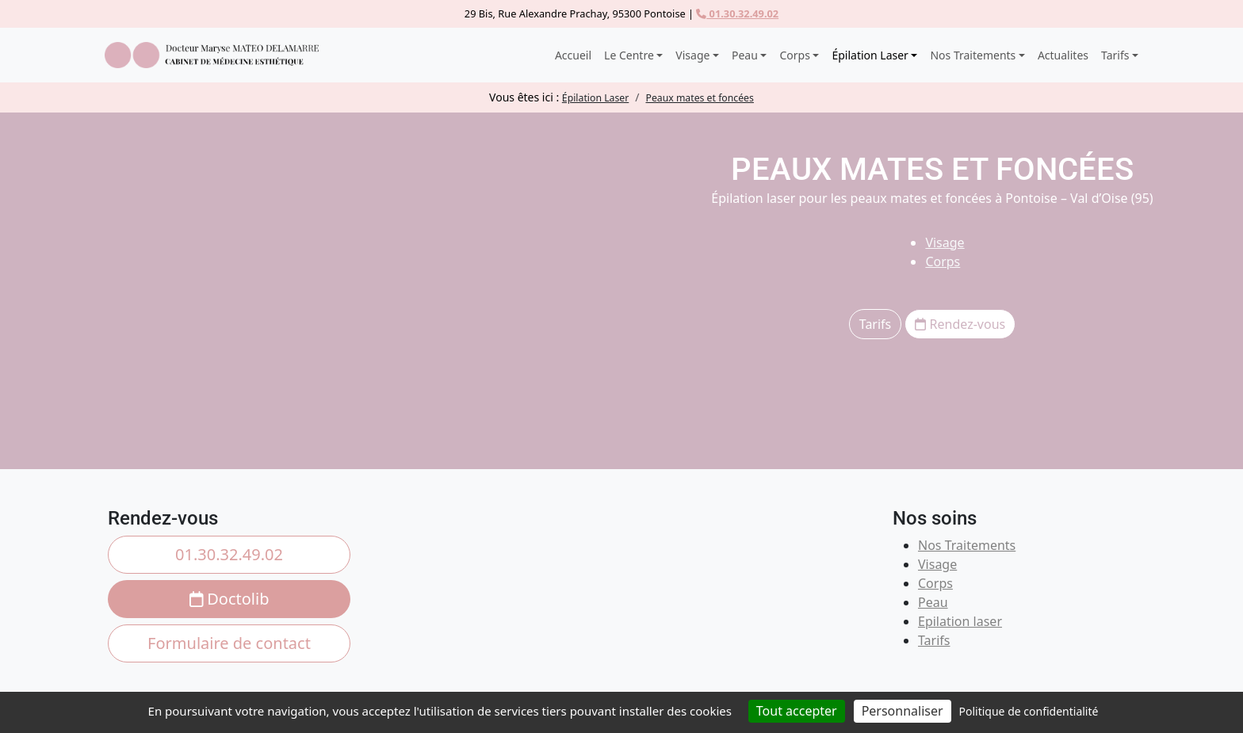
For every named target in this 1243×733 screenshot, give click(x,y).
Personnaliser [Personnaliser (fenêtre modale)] (902, 711)
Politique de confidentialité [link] (1029, 711)
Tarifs (875, 324)
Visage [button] (692, 55)
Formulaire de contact (229, 643)
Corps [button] (794, 55)
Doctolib (229, 598)
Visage (944, 242)
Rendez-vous (960, 324)
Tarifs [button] (1115, 55)
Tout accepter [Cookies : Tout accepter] (796, 711)
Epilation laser (960, 621)
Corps (942, 261)
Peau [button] (745, 55)
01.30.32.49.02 (737, 13)
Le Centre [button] (629, 55)
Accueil (573, 55)
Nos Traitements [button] (972, 55)
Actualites (1063, 55)
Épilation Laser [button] (870, 55)
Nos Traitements (966, 545)
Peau (933, 602)
